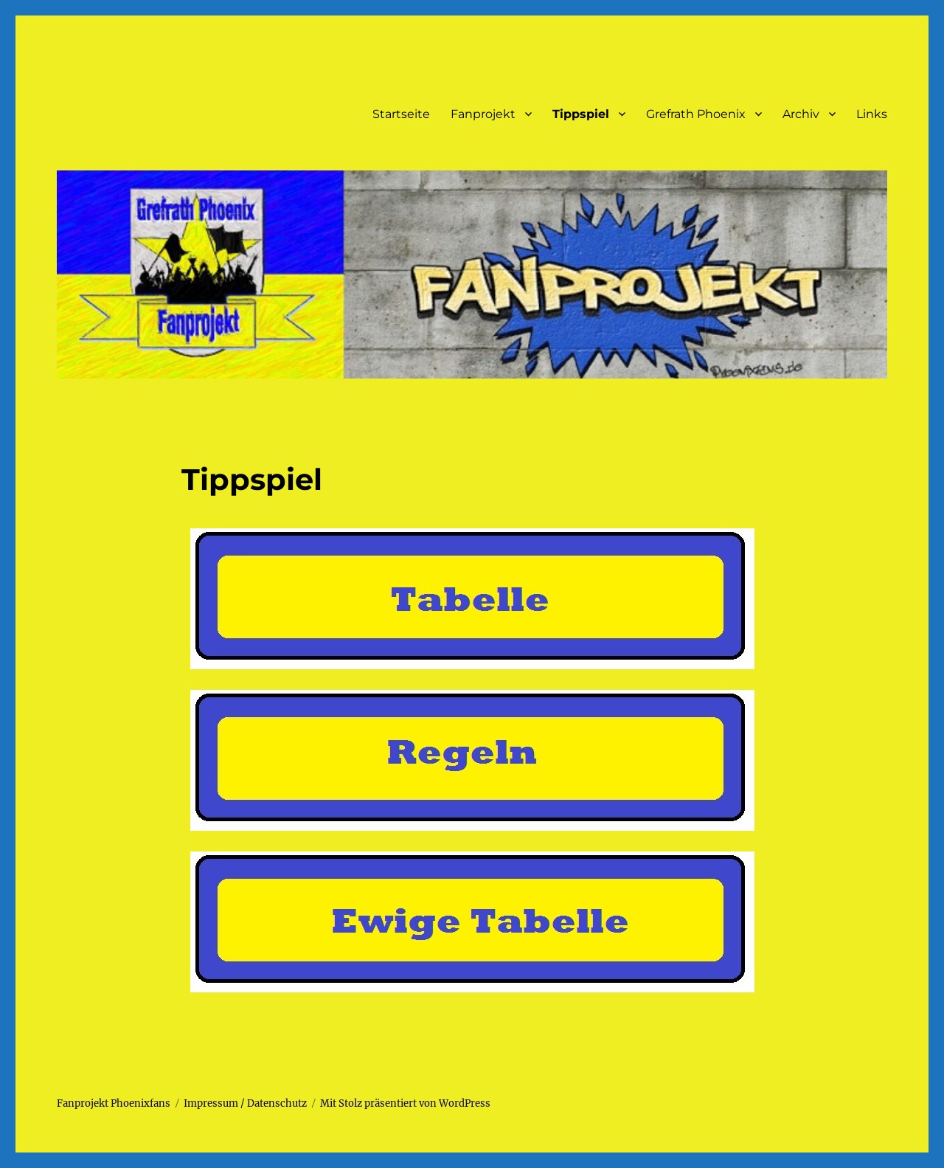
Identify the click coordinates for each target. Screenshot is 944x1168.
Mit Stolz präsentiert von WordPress (405, 1103)
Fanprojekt (483, 114)
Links (871, 114)
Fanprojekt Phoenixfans (113, 1103)
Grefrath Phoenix (696, 114)
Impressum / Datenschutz (245, 1103)
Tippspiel (580, 114)
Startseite (401, 114)
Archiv (800, 114)
